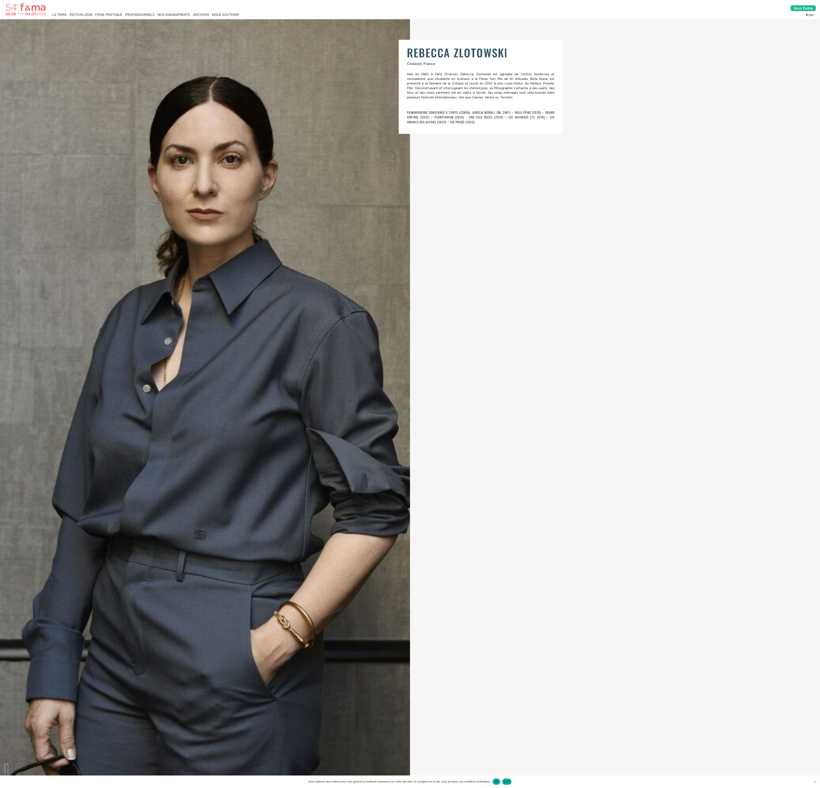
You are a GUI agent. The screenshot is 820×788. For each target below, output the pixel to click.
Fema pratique (108, 15)
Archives (201, 15)
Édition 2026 (80, 15)
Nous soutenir (225, 15)
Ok (496, 781)
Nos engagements (173, 15)
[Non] (815, 782)
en (812, 15)
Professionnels (140, 15)
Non (506, 781)
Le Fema (59, 15)
